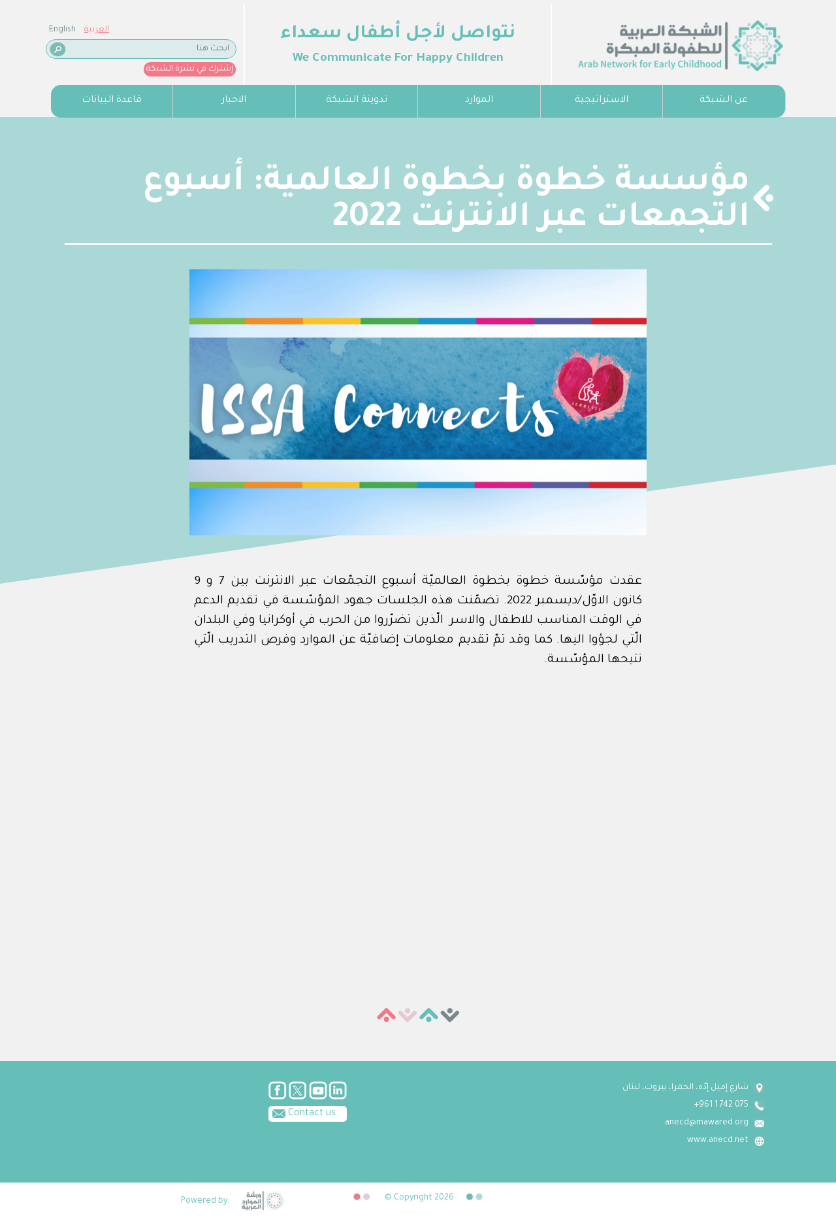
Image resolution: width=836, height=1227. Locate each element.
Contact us (302, 1112)
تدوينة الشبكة (356, 100)
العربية (96, 30)
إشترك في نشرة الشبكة (189, 69)
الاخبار (233, 100)
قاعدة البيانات (112, 100)
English (62, 30)
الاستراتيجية (601, 100)
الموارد (479, 100)
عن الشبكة (723, 100)
